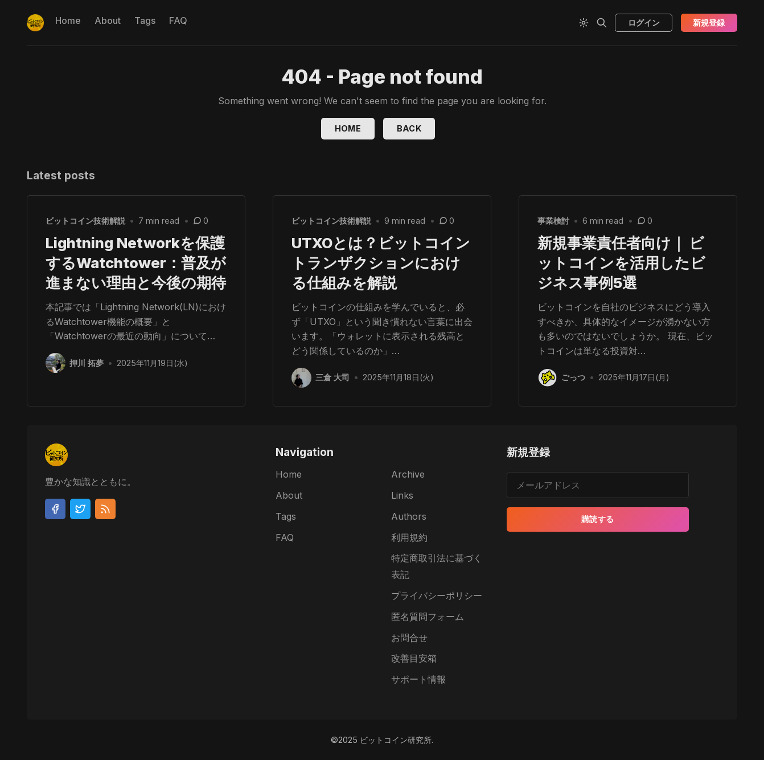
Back (409, 128)
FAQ (178, 20)
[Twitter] (80, 509)
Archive (408, 474)
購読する (597, 519)
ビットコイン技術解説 (85, 220)
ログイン (644, 22)
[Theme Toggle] (583, 23)
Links (402, 495)
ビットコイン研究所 (396, 740)
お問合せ (409, 637)
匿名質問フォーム (427, 616)
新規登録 (709, 22)
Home (68, 20)
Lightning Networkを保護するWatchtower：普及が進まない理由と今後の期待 (136, 262)
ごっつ (574, 378)
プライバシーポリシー (436, 595)
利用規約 (409, 537)
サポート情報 (418, 679)
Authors (408, 516)
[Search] (602, 23)
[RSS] (105, 509)
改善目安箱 (414, 658)
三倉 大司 (333, 378)
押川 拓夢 (87, 363)
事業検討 (553, 220)
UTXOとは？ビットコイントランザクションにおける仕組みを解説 (380, 262)
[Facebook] (55, 509)
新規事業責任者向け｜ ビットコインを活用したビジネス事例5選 (621, 262)
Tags (144, 20)
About (108, 20)
